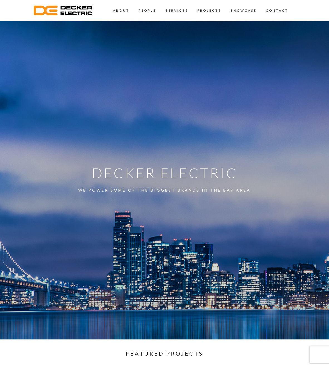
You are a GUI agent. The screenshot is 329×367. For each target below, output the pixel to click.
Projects (209, 10)
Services (177, 10)
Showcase (244, 10)
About (121, 10)
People (147, 10)
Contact (277, 10)
